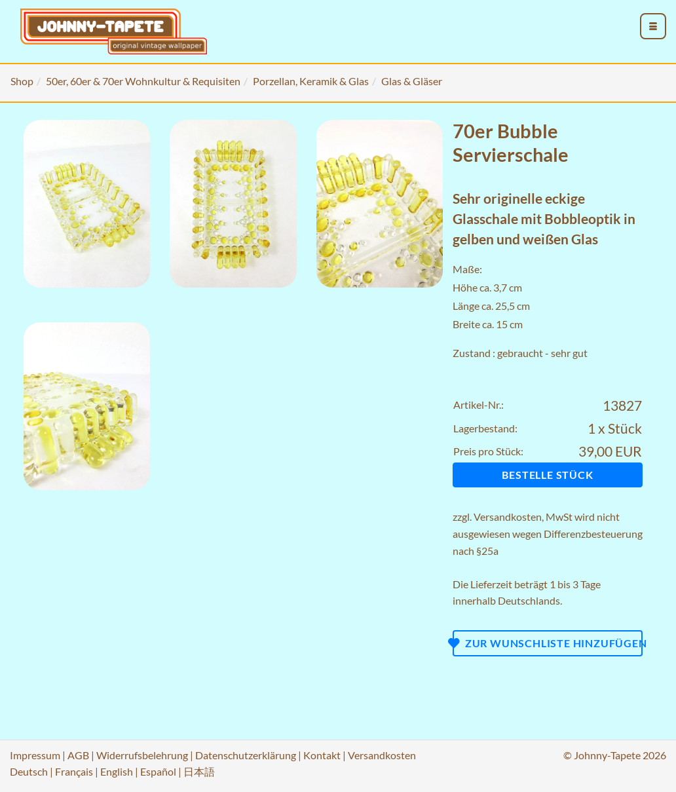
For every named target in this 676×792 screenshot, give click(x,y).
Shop (21, 81)
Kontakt (322, 755)
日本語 (199, 771)
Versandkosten (508, 516)
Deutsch (29, 771)
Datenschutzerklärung (245, 755)
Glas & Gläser (411, 81)
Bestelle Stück (547, 474)
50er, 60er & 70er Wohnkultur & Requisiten (143, 81)
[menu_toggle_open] (653, 26)
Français (74, 771)
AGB (78, 755)
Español (158, 771)
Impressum (35, 755)
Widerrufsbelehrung (142, 755)
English (116, 771)
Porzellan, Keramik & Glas (311, 81)
